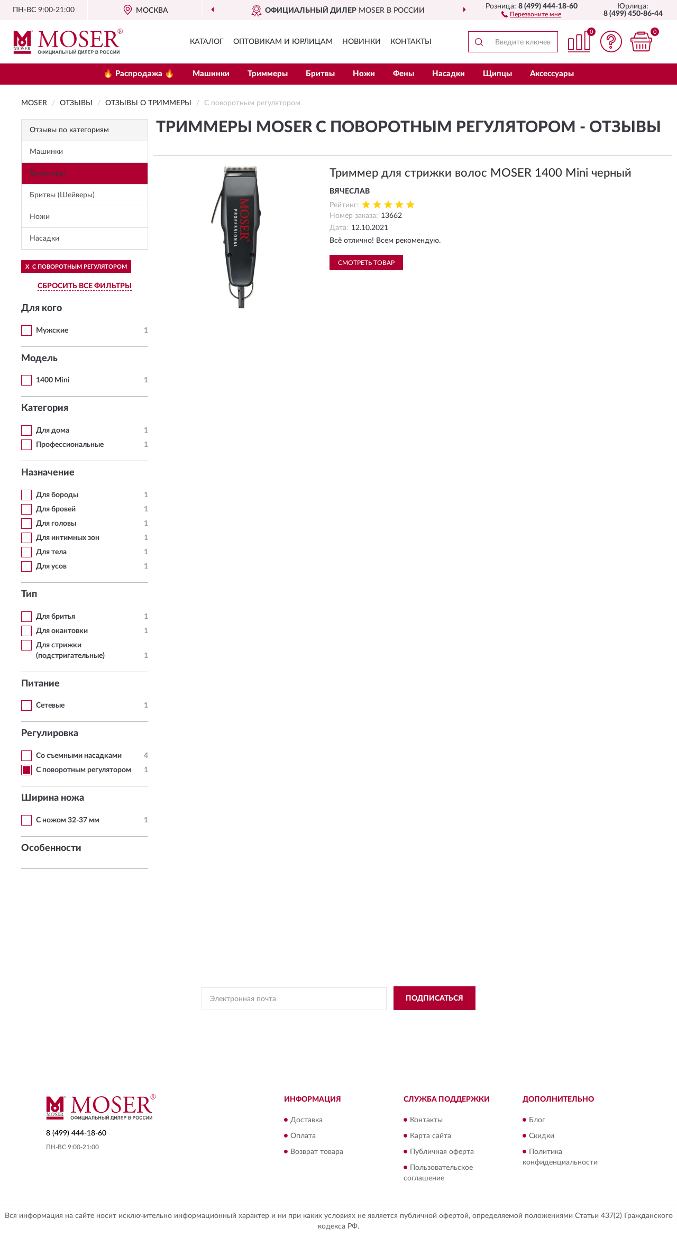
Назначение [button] (48, 473)
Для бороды (57, 495)
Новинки (361, 41)
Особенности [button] (51, 848)
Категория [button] (44, 408)
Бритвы (320, 74)
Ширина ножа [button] (52, 798)
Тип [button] (29, 594)
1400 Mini (53, 380)
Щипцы (497, 74)
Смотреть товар (366, 263)
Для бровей (56, 509)
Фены (403, 74)
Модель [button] (39, 358)
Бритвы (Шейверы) (62, 195)
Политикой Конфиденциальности (339, 1022)
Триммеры (268, 74)
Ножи (364, 74)
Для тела (51, 552)
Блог (537, 1120)
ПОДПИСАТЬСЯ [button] (434, 998)
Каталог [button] (207, 41)
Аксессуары (552, 74)
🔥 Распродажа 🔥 (139, 74)
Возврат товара (316, 1152)
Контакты (411, 41)
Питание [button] (40, 684)
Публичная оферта (442, 1152)
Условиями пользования (432, 1022)
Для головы (56, 523)
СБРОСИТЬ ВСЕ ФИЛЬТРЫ (85, 286)
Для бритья (55, 616)
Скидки (541, 1136)
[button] (531, 14)
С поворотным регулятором (83, 770)
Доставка (306, 1120)
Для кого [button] (41, 308)
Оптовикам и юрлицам (283, 41)
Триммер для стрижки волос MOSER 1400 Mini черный (481, 173)
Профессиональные (70, 444)
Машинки (211, 74)
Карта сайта (430, 1136)
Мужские (52, 330)
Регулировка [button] (49, 733)
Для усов (51, 566)
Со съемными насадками (79, 755)
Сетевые (50, 705)
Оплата (303, 1136)
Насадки (448, 74)
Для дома (52, 430)
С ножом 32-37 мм (67, 820)
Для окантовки (62, 631)
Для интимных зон (67, 538)
